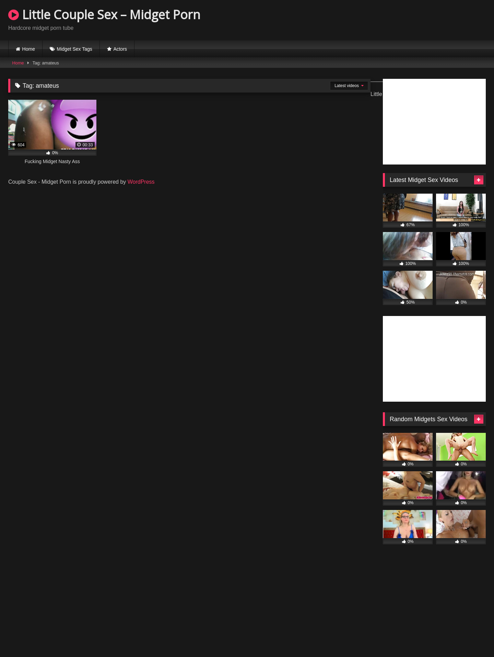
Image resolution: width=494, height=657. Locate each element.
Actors (120, 49)
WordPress (141, 182)
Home (28, 49)
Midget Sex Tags (74, 49)
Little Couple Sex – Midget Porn (104, 14)
